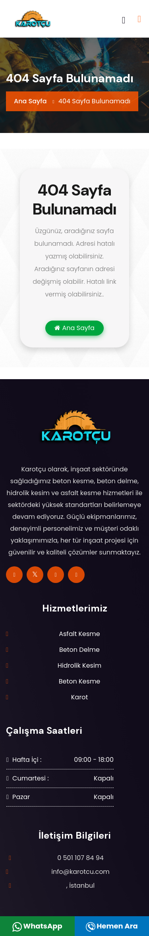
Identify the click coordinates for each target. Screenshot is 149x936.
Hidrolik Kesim (80, 665)
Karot (79, 697)
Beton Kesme (80, 681)
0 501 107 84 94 (80, 858)
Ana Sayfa (30, 101)
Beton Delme (79, 649)
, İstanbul (80, 885)
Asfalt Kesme (79, 633)
